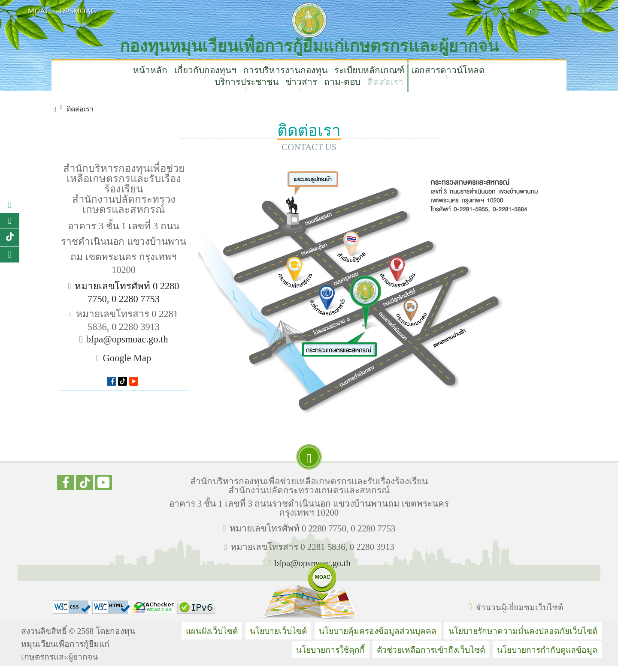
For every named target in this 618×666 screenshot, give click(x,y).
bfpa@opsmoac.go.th (127, 339)
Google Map (127, 358)
